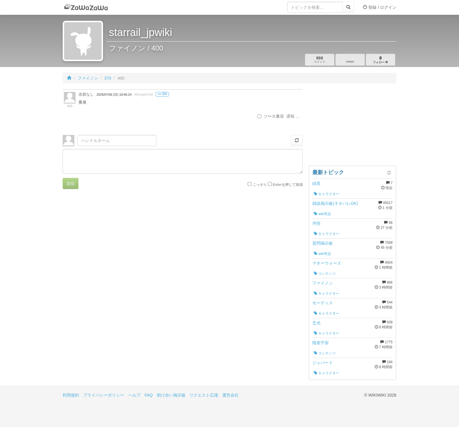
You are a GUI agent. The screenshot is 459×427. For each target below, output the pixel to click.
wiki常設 (322, 214)
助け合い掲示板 (171, 395)
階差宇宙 (320, 342)
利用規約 (71, 395)
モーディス (322, 303)
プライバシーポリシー (103, 395)
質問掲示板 (322, 243)
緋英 (316, 183)
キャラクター (326, 194)
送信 (70, 183)
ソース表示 (271, 116)
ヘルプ (134, 395)
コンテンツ (325, 274)
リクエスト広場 (203, 395)
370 (107, 78)
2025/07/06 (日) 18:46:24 (114, 94)
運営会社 (230, 395)
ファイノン (88, 78)
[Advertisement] (352, 125)
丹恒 (316, 223)
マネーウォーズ (326, 263)
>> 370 (162, 94)
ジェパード (322, 362)
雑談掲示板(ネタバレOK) (335, 203)
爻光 (316, 322)
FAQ (149, 395)
